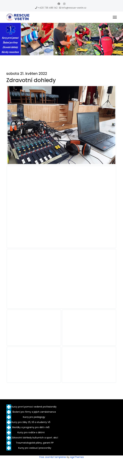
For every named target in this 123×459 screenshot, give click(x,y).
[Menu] (115, 17)
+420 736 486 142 (47, 7)
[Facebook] (59, 3)
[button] (56, 53)
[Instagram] (64, 3)
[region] (61, 39)
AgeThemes (77, 457)
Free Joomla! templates (52, 457)
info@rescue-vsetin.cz (74, 7)
